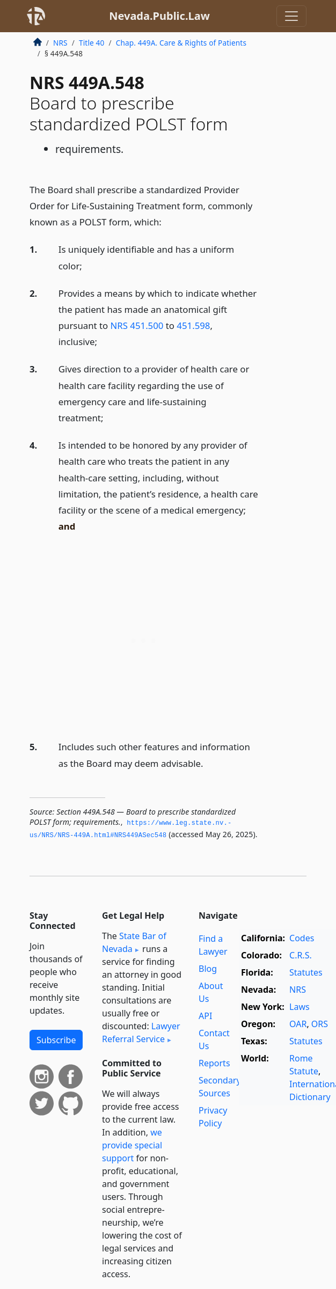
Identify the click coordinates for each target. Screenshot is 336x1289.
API (205, 1016)
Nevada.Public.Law (159, 16)
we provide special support (132, 1145)
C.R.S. (300, 955)
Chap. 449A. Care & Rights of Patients (181, 43)
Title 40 (92, 43)
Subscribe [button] (56, 1040)
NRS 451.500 (137, 325)
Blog (208, 969)
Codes (301, 938)
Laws (299, 1007)
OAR (297, 1024)
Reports (214, 1063)
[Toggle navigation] (291, 16)
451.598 (193, 325)
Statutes (306, 972)
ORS (319, 1024)
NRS (60, 43)
